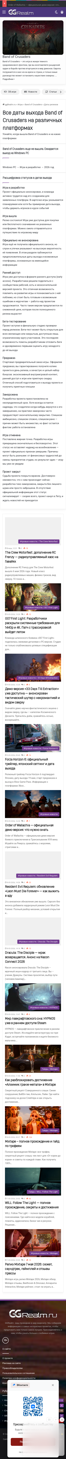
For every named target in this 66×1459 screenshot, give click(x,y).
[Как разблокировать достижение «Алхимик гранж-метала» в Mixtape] (33, 1059)
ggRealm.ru (9, 104)
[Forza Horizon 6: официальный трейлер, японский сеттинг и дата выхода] (33, 738)
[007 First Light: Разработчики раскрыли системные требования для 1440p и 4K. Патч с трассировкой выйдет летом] (33, 597)
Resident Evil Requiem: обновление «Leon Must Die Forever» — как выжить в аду (32, 891)
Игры (20, 104)
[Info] (55, 1419)
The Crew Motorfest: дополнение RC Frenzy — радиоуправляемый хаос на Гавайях (31, 557)
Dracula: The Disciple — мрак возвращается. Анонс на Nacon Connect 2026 (27, 957)
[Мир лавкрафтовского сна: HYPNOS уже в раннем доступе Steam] (33, 997)
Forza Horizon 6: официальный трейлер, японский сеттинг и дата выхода (29, 764)
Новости (30, 91)
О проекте (7, 1358)
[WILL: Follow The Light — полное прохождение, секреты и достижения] (33, 1182)
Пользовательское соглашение (18, 1373)
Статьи (51, 91)
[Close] (62, 1419)
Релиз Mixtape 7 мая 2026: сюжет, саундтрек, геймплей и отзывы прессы (29, 1269)
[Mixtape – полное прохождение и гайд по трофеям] (33, 1120)
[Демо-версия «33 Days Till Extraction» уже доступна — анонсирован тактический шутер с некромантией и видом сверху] (33, 668)
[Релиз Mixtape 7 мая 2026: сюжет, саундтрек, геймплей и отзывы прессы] (33, 1243)
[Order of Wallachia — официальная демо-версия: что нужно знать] (33, 804)
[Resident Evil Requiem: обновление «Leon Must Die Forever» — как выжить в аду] (33, 865)
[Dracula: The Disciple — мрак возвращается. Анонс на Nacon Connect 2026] (33, 931)
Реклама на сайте (11, 1363)
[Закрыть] (52, 1385)
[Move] (49, 1419)
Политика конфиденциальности (18, 1378)
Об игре (10, 91)
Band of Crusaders (16, 57)
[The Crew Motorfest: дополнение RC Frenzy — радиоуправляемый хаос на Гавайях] (33, 531)
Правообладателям (12, 1368)
